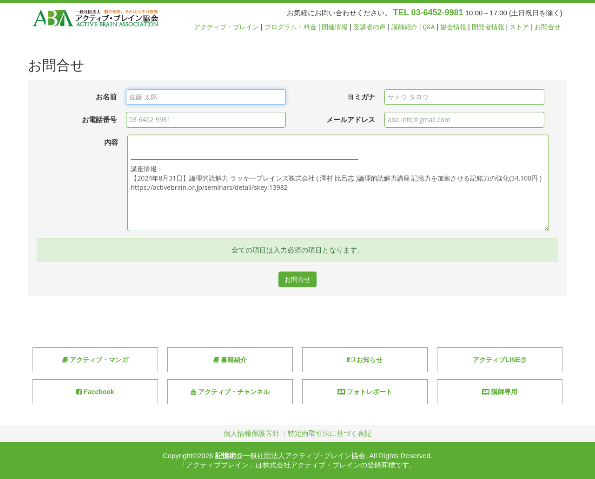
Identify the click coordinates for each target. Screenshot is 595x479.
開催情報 (335, 27)
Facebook (95, 391)
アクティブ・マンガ (95, 359)
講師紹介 (404, 27)
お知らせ (365, 359)
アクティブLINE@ (500, 359)
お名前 (106, 97)
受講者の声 (369, 27)
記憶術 (225, 456)
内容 (111, 142)
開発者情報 (488, 27)
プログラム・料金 (290, 27)
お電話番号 (99, 119)
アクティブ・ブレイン (226, 27)
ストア (519, 27)
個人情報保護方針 (251, 433)
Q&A (429, 27)
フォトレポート (364, 391)
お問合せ (548, 27)
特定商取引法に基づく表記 (329, 433)
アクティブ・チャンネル (230, 391)
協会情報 (453, 27)
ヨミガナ (361, 97)
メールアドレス (350, 119)
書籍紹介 (230, 359)
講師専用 (499, 391)
